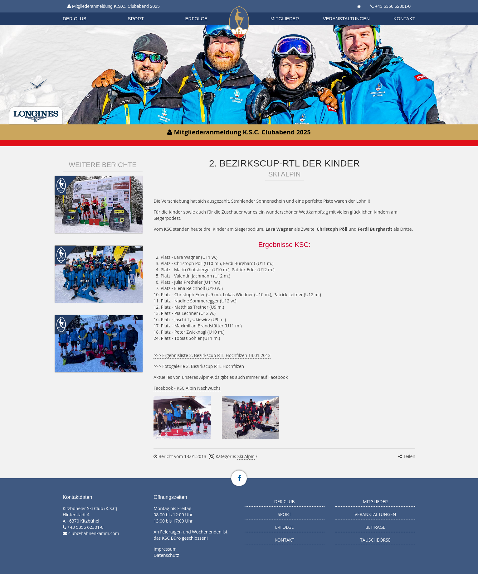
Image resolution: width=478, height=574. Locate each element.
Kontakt (404, 18)
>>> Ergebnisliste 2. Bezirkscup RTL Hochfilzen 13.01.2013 (212, 355)
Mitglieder (285, 18)
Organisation (80, 12)
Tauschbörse (375, 540)
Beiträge (375, 527)
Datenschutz (166, 555)
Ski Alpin (246, 456)
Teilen (406, 456)
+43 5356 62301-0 (393, 6)
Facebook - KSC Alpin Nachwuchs (187, 388)
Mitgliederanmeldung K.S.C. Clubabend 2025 (113, 6)
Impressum (165, 549)
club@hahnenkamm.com (93, 533)
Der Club (74, 18)
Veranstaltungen (346, 18)
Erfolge (196, 18)
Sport (136, 18)
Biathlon (80, 12)
